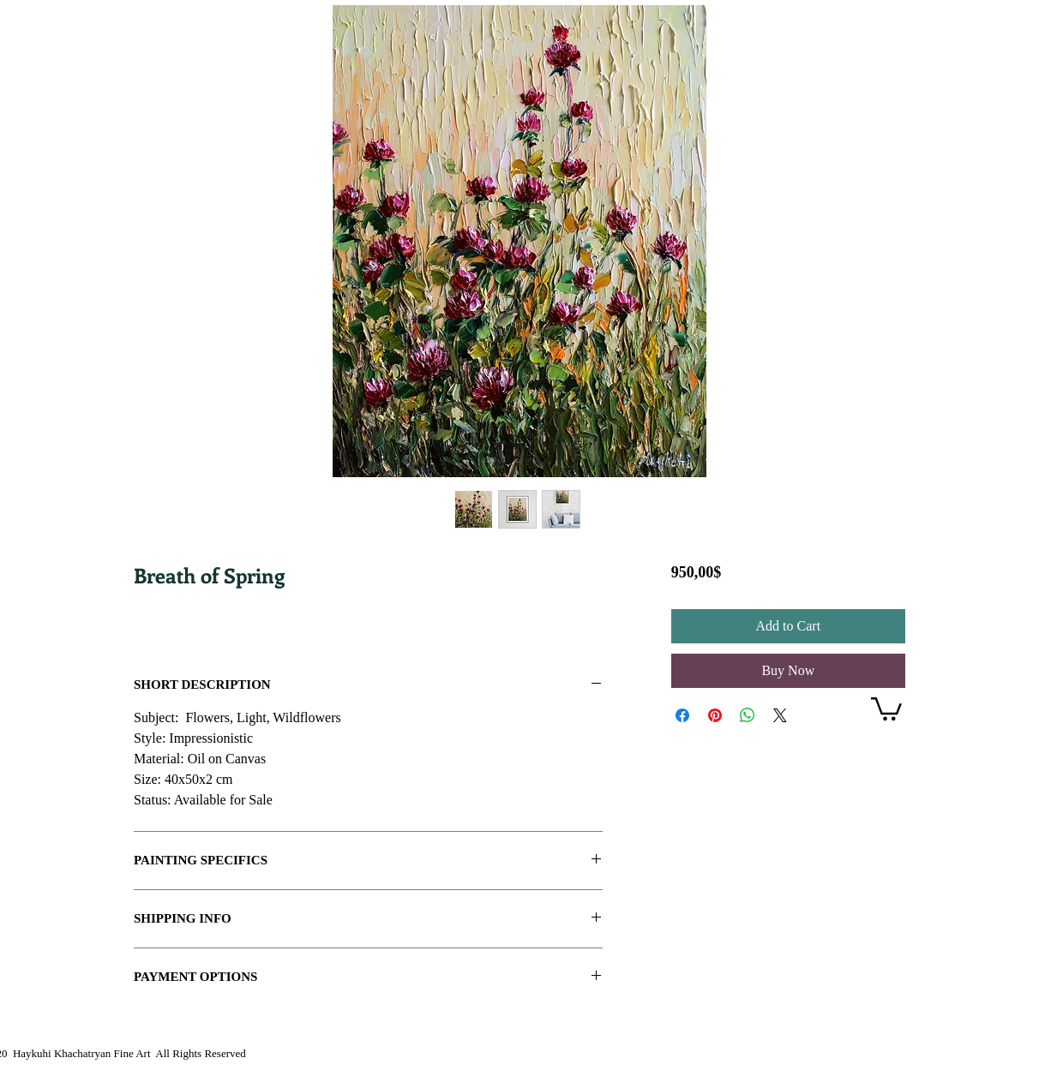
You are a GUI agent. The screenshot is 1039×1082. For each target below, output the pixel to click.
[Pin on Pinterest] (715, 715)
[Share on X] (780, 715)
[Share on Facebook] (682, 715)
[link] (886, 707)
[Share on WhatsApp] (747, 715)
